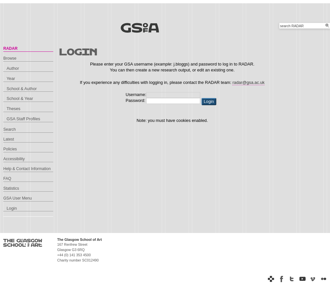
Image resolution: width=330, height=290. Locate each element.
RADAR (10, 48)
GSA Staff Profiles (23, 118)
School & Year (20, 98)
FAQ (7, 178)
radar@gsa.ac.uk (248, 82)
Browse (9, 58)
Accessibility (14, 159)
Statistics (11, 188)
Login (12, 208)
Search (9, 129)
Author (13, 68)
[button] (208, 101)
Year (11, 78)
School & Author (22, 88)
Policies (10, 149)
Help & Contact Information (27, 168)
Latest (8, 139)
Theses (13, 108)
